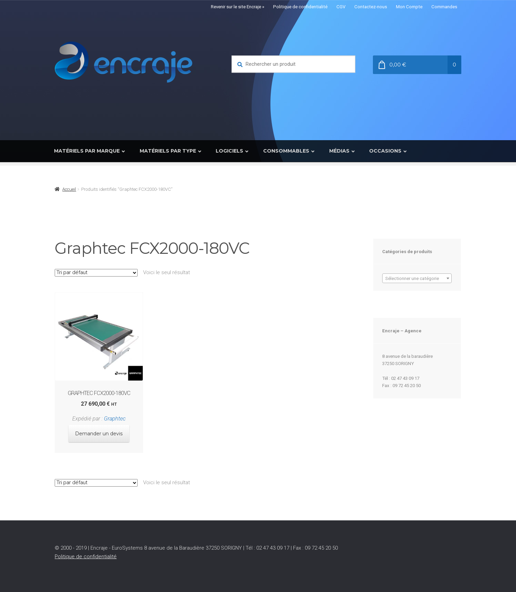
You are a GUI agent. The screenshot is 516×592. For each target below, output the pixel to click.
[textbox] (417, 278)
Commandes (444, 6)
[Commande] (96, 273)
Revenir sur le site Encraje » (237, 6)
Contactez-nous (370, 6)
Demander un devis (99, 431)
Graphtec (114, 417)
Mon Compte (409, 6)
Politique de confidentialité (300, 6)
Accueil (69, 189)
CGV (340, 6)
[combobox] (417, 278)
